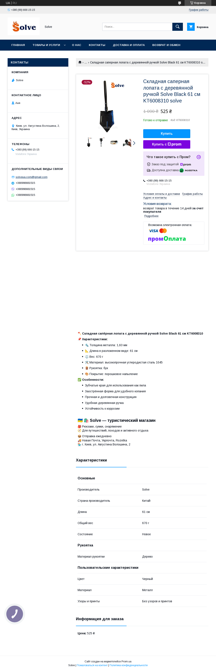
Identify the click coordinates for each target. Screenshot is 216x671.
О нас (76, 45)
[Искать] (177, 27)
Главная (18, 45)
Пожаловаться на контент (92, 665)
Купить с (166, 144)
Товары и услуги (46, 45)
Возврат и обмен (166, 45)
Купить (167, 133)
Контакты (97, 45)
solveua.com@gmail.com (31, 177)
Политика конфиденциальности (128, 665)
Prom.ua (126, 661)
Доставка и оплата (129, 45)
